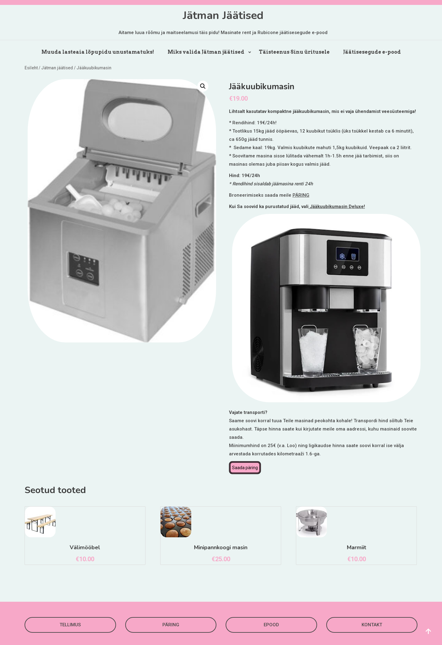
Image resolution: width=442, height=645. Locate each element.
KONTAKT (372, 625)
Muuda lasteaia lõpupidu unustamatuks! (97, 52)
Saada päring (245, 467)
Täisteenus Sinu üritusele (294, 52)
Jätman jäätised (57, 67)
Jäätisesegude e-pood (372, 52)
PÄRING (301, 195)
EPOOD (271, 625)
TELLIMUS (70, 625)
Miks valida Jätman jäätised (206, 52)
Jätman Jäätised (223, 15)
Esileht (31, 67)
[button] (202, 86)
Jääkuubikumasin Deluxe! (336, 206)
